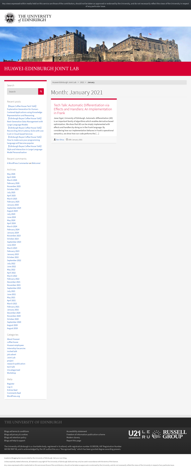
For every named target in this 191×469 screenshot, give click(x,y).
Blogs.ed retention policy (15, 437)
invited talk (12, 351)
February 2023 (13, 251)
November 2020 (14, 316)
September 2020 (14, 322)
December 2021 (13, 282)
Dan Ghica (60, 139)
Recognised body (68, 449)
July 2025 (11, 192)
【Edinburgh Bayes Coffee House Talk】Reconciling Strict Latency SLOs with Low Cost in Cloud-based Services (25, 130)
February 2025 (13, 201)
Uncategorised (13, 370)
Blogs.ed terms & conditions (16, 431)
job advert (11, 354)
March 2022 (12, 275)
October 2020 (13, 319)
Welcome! (36, 163)
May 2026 (11, 174)
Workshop (11, 373)
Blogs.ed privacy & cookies (16, 434)
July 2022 (11, 263)
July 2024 (11, 214)
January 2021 (13, 309)
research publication (16, 363)
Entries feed (12, 390)
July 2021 (11, 291)
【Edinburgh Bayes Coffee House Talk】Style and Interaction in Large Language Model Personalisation (24, 149)
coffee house (12, 342)
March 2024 (12, 226)
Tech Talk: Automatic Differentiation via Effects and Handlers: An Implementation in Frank (83, 109)
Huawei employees (15, 345)
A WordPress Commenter (18, 163)
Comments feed (14, 393)
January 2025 (13, 204)
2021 (82, 82)
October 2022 (13, 257)
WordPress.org (13, 396)
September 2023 (14, 241)
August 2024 (12, 210)
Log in (9, 386)
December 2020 (13, 312)
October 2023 (13, 238)
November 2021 (14, 285)
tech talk (11, 366)
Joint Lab (11, 357)
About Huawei (13, 339)
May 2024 (11, 220)
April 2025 (11, 195)
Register (10, 383)
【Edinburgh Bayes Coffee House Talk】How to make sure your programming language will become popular (24, 140)
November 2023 (14, 235)
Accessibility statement (77, 431)
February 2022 (13, 278)
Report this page (74, 440)
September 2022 (14, 260)
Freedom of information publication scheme (86, 434)
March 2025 (12, 198)
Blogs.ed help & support (14, 440)
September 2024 (14, 208)
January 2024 (13, 232)
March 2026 (12, 180)
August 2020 (12, 325)
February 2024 (13, 229)
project (10, 360)
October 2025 (13, 189)
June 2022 (11, 266)
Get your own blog (59, 458)
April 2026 (11, 177)
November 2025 (14, 186)
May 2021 (11, 297)
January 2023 (13, 254)
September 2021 (14, 288)
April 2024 (11, 223)
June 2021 (11, 294)
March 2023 (12, 248)
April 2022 (11, 272)
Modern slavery (73, 437)
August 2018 (12, 328)
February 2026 (13, 183)
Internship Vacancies (16, 348)
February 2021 (13, 306)
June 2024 (11, 217)
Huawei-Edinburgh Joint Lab (41, 69)
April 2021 (11, 300)
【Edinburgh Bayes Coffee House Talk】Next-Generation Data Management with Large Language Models (25, 121)
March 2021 (12, 303)
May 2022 (11, 269)
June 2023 (11, 244)
